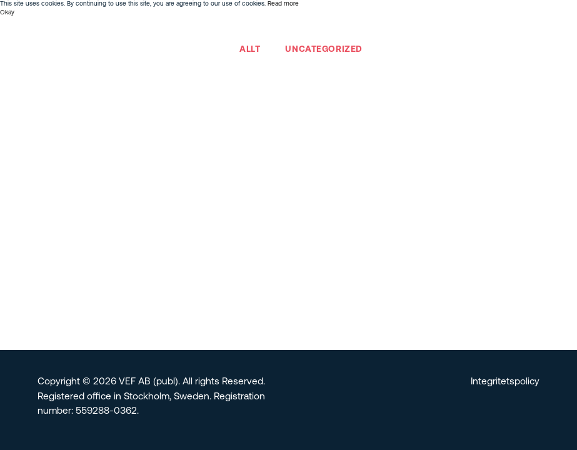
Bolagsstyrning (380, 30)
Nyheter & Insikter (465, 30)
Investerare (254, 30)
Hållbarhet (313, 30)
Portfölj (165, 30)
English (523, 30)
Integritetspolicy (505, 382)
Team (205, 30)
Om (130, 30)
